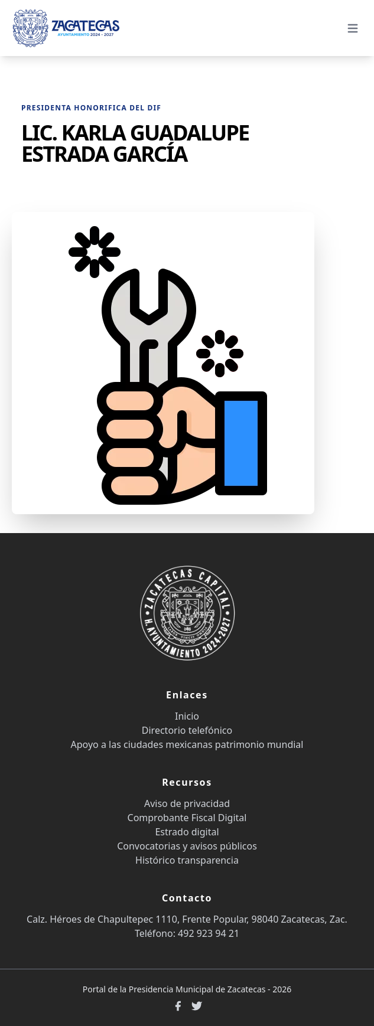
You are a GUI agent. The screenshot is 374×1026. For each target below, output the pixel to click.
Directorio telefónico (187, 730)
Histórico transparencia (187, 860)
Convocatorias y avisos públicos (187, 845)
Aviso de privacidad (187, 803)
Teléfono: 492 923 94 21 (187, 933)
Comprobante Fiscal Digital (187, 817)
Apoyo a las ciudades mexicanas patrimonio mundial (187, 744)
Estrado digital (187, 831)
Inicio (187, 716)
